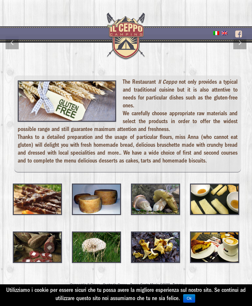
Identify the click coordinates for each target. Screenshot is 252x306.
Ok (189, 298)
